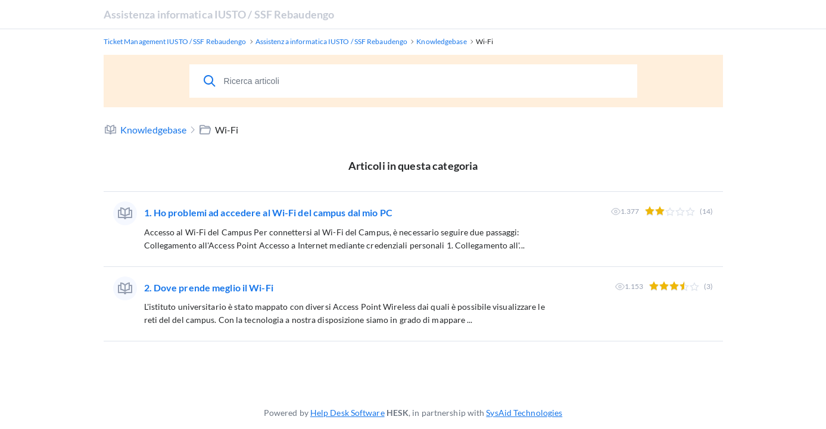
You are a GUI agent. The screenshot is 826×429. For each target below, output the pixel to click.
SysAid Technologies (524, 413)
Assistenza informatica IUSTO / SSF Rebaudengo (219, 14)
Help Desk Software (347, 413)
